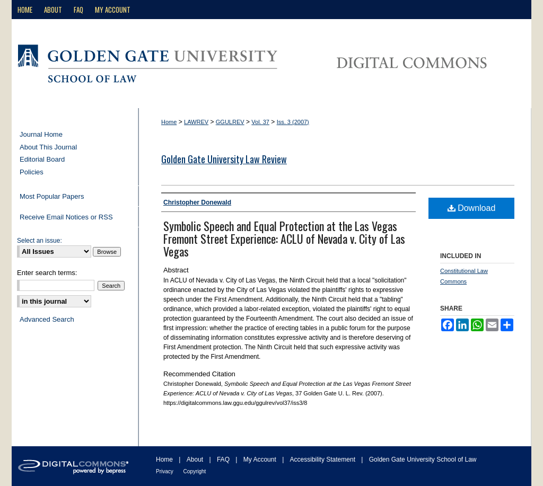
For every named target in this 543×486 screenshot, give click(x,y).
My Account (260, 459)
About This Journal (48, 147)
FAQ (224, 459)
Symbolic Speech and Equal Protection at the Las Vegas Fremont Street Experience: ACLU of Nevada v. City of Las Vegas (284, 238)
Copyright (194, 471)
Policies (31, 172)
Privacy (165, 471)
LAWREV (196, 122)
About (196, 459)
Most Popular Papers (52, 196)
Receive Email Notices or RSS (66, 217)
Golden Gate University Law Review (224, 159)
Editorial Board (42, 159)
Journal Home (41, 134)
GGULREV (230, 122)
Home (169, 122)
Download (472, 208)
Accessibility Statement (323, 459)
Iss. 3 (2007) (293, 122)
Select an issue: (39, 240)
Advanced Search (47, 319)
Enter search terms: (47, 273)
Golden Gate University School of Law (423, 459)
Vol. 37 (260, 122)
